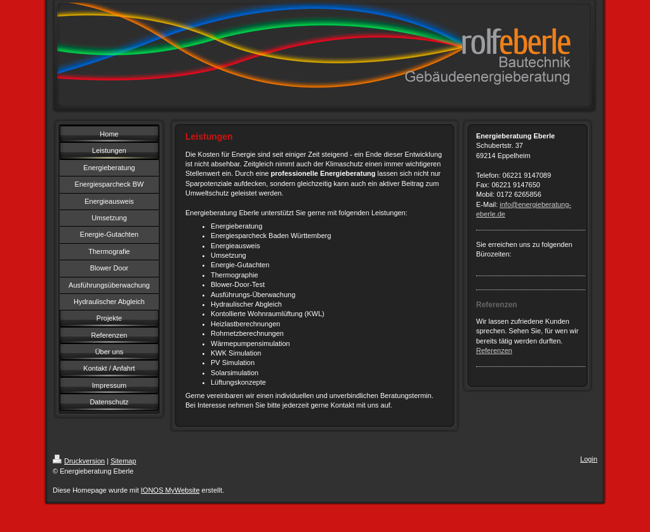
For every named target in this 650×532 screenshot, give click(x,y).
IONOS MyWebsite (170, 490)
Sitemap (123, 461)
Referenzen (494, 350)
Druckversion (79, 461)
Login (588, 459)
